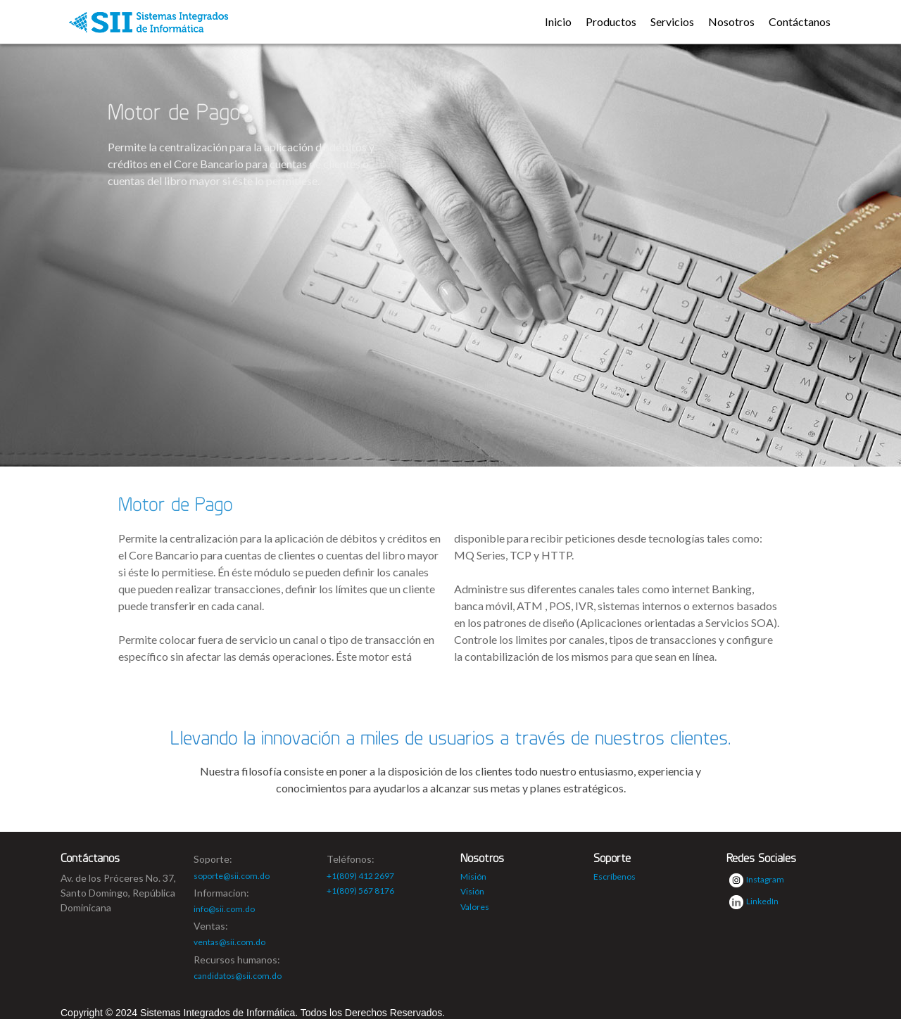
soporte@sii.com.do (232, 876)
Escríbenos (614, 876)
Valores (474, 906)
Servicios (672, 21)
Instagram (756, 880)
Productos (611, 21)
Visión (472, 891)
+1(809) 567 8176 (360, 890)
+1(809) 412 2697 (360, 876)
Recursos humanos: (237, 960)
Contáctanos (800, 21)
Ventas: (211, 926)
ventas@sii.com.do (229, 942)
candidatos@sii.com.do (238, 975)
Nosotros (731, 21)
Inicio (558, 21)
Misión (473, 876)
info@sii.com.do (224, 909)
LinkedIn (754, 902)
